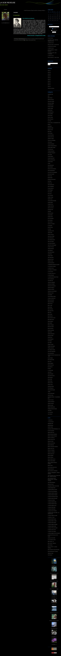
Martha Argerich (50, 321)
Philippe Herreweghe (51, 346)
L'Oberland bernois (54, 628)
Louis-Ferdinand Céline (52, 296)
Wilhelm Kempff (50, 405)
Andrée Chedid (50, 108)
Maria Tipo (49, 312)
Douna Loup (50, 175)
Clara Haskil (50, 154)
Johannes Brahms (51, 248)
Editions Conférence (51, 437)
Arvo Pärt (49, 120)
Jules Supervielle (50, 257)
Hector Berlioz (50, 220)
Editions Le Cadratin (51, 451)
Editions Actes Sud (51, 432)
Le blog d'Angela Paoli (51, 487)
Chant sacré (50, 142)
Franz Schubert (50, 195)
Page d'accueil (33, 10)
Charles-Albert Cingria (51, 147)
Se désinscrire (54, 30)
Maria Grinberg (50, 308)
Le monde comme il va (51, 273)
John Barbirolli (50, 250)
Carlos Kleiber (50, 133)
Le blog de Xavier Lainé (52, 529)
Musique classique (51, 330)
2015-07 (49, 70)
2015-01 (49, 81)
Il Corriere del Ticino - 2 (54, 573)
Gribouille (49, 211)
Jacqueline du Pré (51, 230)
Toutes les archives (51, 88)
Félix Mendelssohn (51, 184)
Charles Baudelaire (51, 143)
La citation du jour (51, 42)
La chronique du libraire (52, 266)
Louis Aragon (50, 294)
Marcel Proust (50, 303)
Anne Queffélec (50, 113)
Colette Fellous (50, 161)
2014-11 (49, 84)
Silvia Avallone (50, 377)
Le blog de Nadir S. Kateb (52, 520)
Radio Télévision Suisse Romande (53, 549)
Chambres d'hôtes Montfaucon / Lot (54, 428)
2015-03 (49, 77)
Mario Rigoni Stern (51, 319)
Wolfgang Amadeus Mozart (52, 408)
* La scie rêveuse (51, 421)
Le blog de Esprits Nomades (52, 498)
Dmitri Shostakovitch (51, 170)
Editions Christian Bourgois (52, 435)
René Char (49, 361)
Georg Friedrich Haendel (52, 200)
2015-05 (49, 74)
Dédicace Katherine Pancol (54, 620)
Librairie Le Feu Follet (51, 537)
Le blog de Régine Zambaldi (52, 524)
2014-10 (49, 86)
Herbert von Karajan (51, 223)
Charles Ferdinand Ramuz (52, 145)
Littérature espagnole (51, 282)
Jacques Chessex (51, 234)
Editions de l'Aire (50, 441)
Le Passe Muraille (51, 275)
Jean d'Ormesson (51, 237)
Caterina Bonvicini (51, 136)
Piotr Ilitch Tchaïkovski (51, 351)
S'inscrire (54, 28)
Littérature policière (51, 289)
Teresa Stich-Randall (51, 389)
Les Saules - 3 (54, 596)
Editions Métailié (50, 455)
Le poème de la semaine (52, 46)
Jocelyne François (51, 246)
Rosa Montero (50, 366)
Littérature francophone (52, 285)
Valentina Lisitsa (50, 395)
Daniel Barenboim (51, 165)
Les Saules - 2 (54, 644)
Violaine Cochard (50, 399)
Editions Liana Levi (51, 453)
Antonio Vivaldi (50, 117)
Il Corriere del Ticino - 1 (54, 612)
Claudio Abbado (50, 156)
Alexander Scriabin (51, 101)
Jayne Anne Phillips (51, 236)
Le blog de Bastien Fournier (52, 489)
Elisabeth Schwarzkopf (51, 179)
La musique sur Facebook (52, 269)
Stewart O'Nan (50, 384)
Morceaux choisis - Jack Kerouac (53, 44)
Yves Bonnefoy (50, 412)
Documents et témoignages (52, 172)
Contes (49, 163)
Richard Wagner (50, 363)
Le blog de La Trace (51, 517)
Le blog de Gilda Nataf (51, 507)
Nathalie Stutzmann (51, 333)
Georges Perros (50, 204)
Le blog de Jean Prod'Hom (52, 510)
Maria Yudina (50, 314)
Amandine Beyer (50, 104)
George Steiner (50, 202)
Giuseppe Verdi (50, 209)
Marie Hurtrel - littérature (52, 543)
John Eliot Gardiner (51, 252)
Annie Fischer (50, 115)
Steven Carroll (50, 382)
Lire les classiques (51, 278)
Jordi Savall (50, 253)
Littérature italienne (51, 287)
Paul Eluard (50, 340)
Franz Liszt (49, 193)
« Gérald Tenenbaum (27, 10)
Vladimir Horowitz (51, 403)
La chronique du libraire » (41, 10)
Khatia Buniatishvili (51, 262)
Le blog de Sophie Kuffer (52, 526)
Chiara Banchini (50, 149)
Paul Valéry (50, 342)
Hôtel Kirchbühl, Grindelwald (52, 470)
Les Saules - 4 (54, 565)
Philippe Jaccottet (51, 347)
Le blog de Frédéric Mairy (52, 501)
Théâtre (49, 391)
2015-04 (49, 75)
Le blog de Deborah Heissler (52, 494)
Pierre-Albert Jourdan (51, 349)
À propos (5, 9)
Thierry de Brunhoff (51, 393)
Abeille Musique (50, 425)
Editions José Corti (51, 448)
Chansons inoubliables (51, 140)
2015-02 (49, 79)
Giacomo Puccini (50, 207)
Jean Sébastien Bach (51, 239)
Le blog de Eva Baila (51, 500)
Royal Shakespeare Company (53, 551)
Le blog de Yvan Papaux (52, 531)
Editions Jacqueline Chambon (53, 446)
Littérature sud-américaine (52, 291)
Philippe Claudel (50, 344)
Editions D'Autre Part (51, 439)
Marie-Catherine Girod (51, 317)
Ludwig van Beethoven (51, 298)
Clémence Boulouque (51, 159)
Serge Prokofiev (50, 373)
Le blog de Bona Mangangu (52, 491)
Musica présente (50, 328)
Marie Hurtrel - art (51, 541)
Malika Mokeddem (51, 301)
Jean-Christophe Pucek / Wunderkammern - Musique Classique (52, 479)
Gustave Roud (50, 216)
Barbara (49, 124)
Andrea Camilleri (50, 106)
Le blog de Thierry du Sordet (52, 527)
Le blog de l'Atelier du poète (52, 515)
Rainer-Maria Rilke (51, 359)
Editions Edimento (51, 444)
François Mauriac (51, 188)
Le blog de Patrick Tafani (52, 522)
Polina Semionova (51, 353)
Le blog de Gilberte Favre (52, 505)
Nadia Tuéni (50, 331)
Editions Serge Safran (51, 460)
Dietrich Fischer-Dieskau (52, 168)
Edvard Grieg (50, 177)
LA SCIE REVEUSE (7, 3)
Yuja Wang (49, 410)
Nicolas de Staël (50, 335)
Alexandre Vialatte (51, 103)
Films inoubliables (51, 186)
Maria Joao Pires (50, 310)
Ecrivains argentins (51, 430)
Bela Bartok (50, 126)
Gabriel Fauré (50, 198)
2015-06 (49, 72)
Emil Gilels (49, 181)
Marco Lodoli (50, 305)
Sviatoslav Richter (51, 386)
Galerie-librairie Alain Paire (52, 467)
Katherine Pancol (51, 259)
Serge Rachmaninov (51, 375)
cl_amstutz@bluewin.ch (5, 22)
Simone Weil (50, 379)
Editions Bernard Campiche (52, 434)
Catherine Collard (51, 138)
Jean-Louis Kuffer (51, 241)
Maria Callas (50, 307)
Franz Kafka (50, 191)
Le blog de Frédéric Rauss (52, 503)
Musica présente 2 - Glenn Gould (53, 57)
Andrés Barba (50, 110)
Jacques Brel (50, 232)
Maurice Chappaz (51, 324)
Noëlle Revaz (50, 337)
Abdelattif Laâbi (50, 423)
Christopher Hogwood (51, 152)
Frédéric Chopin (50, 197)
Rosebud (49, 368)
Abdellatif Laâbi (50, 94)
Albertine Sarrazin (51, 99)
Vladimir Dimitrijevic (51, 401)
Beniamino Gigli (50, 127)
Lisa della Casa (50, 280)
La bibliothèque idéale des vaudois (53, 264)
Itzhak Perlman (50, 227)
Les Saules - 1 (54, 636)
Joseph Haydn (50, 255)
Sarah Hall (49, 372)
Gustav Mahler (50, 214)
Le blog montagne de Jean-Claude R (54, 533)
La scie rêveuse (50, 271)
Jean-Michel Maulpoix (51, 243)
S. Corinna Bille (50, 370)
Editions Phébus (50, 457)
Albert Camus (50, 97)
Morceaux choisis (51, 326)
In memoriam (50, 225)
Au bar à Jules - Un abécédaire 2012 (54, 122)
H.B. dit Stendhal (50, 218)
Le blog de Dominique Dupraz (53, 496)
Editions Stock (50, 465)
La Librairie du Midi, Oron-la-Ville (53, 485)
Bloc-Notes (49, 131)
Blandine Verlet (50, 129)
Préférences (54, 604)
